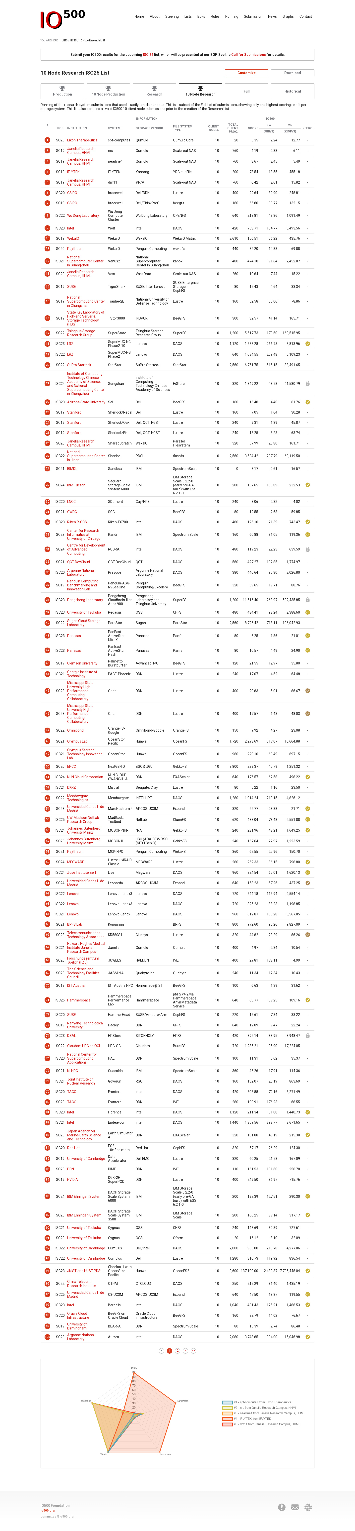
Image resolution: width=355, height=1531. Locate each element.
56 (47, 830)
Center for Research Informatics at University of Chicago (83, 535)
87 (47, 1179)
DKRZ (71, 787)
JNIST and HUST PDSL (84, 1271)
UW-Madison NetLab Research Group (83, 820)
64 (47, 914)
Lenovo (73, 894)
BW (269, 125)
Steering (172, 16)
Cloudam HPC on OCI (83, 1046)
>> (193, 1350)
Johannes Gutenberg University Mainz (83, 830)
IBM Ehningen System (84, 1197)
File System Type (182, 128)
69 (47, 973)
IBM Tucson (76, 485)
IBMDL (72, 469)
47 (47, 730)
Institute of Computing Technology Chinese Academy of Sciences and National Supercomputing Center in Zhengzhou (86, 384)
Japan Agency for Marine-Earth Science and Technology (84, 1135)
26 (47, 443)
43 (47, 663)
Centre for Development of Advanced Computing (86, 549)
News (272, 16)
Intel (70, 228)
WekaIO (73, 238)
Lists (188, 16)
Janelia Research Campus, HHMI (80, 151)
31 (47, 512)
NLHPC (72, 1071)
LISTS (64, 40)
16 (47, 318)
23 (47, 412)
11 (47, 248)
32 (47, 522)
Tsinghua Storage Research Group (81, 333)
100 (47, 1337)
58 (47, 851)
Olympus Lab (77, 741)
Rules (215, 16)
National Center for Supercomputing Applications (82, 1058)
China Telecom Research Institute (81, 1284)
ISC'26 (148, 55)
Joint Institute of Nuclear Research (81, 1081)
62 (47, 893)
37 (47, 585)
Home (139, 16)
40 (47, 623)
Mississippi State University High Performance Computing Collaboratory (80, 691)
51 (47, 777)
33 (47, 534)
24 (47, 422)
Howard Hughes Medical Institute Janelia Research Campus (86, 948)
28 (47, 468)
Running (231, 16)
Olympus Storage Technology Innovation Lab (85, 754)
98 (47, 1315)
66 (47, 934)
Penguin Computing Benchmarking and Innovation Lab (82, 585)
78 (47, 1081)
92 (47, 1248)
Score (253, 128)
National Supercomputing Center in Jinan (86, 456)
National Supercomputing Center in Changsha (86, 301)
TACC (71, 1092)
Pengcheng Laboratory (85, 600)
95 (47, 1283)
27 (47, 456)
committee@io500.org (57, 1516)
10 (47, 238)
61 (47, 883)
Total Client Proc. (232, 128)
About (155, 16)
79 (47, 1092)
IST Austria (76, 985)
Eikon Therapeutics (82, 140)
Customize (246, 73)
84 (47, 1147)
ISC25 (73, 40)
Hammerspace (79, 1000)
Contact (305, 16)
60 (47, 872)
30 (47, 501)
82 (47, 1122)
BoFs (201, 16)
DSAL (71, 1036)
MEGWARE (75, 862)
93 (47, 1258)
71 (47, 1000)
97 (47, 1305)
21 (47, 383)
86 (47, 1169)
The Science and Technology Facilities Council (83, 973)
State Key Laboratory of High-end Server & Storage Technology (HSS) (86, 318)
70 (47, 985)
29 (47, 485)
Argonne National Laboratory (81, 572)
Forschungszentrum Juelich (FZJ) (83, 960)
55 (47, 819)
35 (47, 561)
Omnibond (75, 730)
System (114, 128)
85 (47, 1158)
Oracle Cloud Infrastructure (78, 1315)
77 (47, 1071)
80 (47, 1102)
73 (47, 1025)
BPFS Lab (74, 924)
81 (47, 1112)
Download (292, 73)
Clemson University (82, 663)
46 (47, 713)
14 (47, 286)
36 (47, 572)
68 (47, 960)
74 (47, 1035)
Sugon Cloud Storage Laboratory (84, 623)
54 (47, 808)
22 (47, 402)
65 (47, 924)
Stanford (74, 412)
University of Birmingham (77, 1326)
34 (47, 549)
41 (47, 635)
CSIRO (72, 193)
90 (47, 1227)
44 (47, 674)
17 (47, 333)
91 (47, 1238)
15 (47, 301)
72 (47, 1014)
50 (47, 766)
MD (290, 125)
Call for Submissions (248, 55)
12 (47, 261)
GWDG (72, 512)
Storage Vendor (149, 128)
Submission (253, 16)
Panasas (74, 636)
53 (47, 798)
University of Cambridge (86, 1159)
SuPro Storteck (79, 365)
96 (47, 1294)
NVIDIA (72, 1180)
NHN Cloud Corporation (85, 777)
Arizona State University (86, 402)
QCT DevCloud (78, 562)
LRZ (70, 344)
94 (47, 1271)
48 (47, 741)
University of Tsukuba (84, 612)
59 (47, 862)
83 (47, 1135)
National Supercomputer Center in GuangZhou (85, 261)
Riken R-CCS (77, 522)
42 (47, 650)
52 (47, 787)
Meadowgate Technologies (77, 798)
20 (47, 365)
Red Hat (73, 1148)
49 (47, 754)
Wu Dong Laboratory (83, 216)
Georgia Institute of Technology (82, 674)
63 (47, 903)
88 (47, 1196)
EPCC (71, 766)
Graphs (288, 16)
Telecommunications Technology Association (86, 935)
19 (47, 354)
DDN (70, 1169)
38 (47, 600)
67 (47, 947)
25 (47, 433)
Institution (77, 128)
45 (47, 690)
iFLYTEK (73, 172)
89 (47, 1215)
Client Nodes (213, 128)
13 (47, 273)
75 (47, 1046)
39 (47, 612)
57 (47, 841)
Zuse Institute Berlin (83, 873)
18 (47, 343)
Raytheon (74, 249)
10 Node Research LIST (92, 40)
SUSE (71, 287)
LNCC (71, 502)
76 (47, 1058)
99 (47, 1326)
